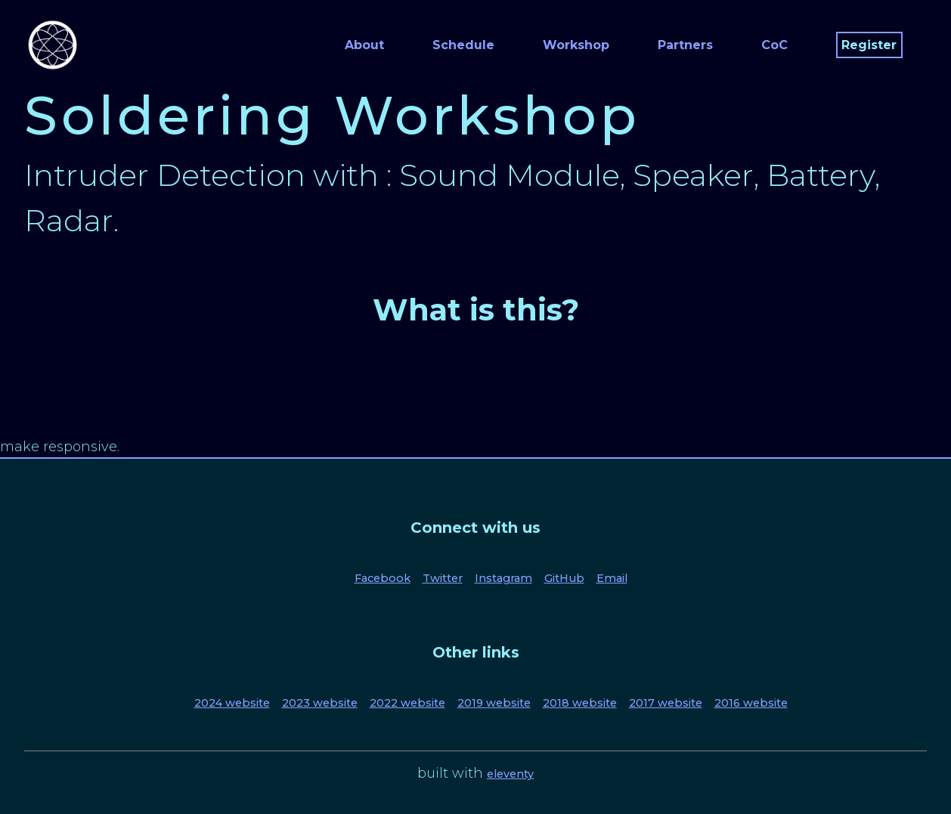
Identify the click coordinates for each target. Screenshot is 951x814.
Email (611, 578)
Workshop (576, 45)
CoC (774, 45)
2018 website (580, 703)
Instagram (503, 578)
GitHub (564, 578)
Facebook (382, 578)
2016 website (751, 703)
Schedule (463, 45)
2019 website (494, 703)
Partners (685, 45)
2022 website (407, 703)
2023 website (320, 703)
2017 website (665, 703)
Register (869, 45)
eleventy (510, 774)
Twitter (443, 578)
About (364, 45)
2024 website (232, 703)
